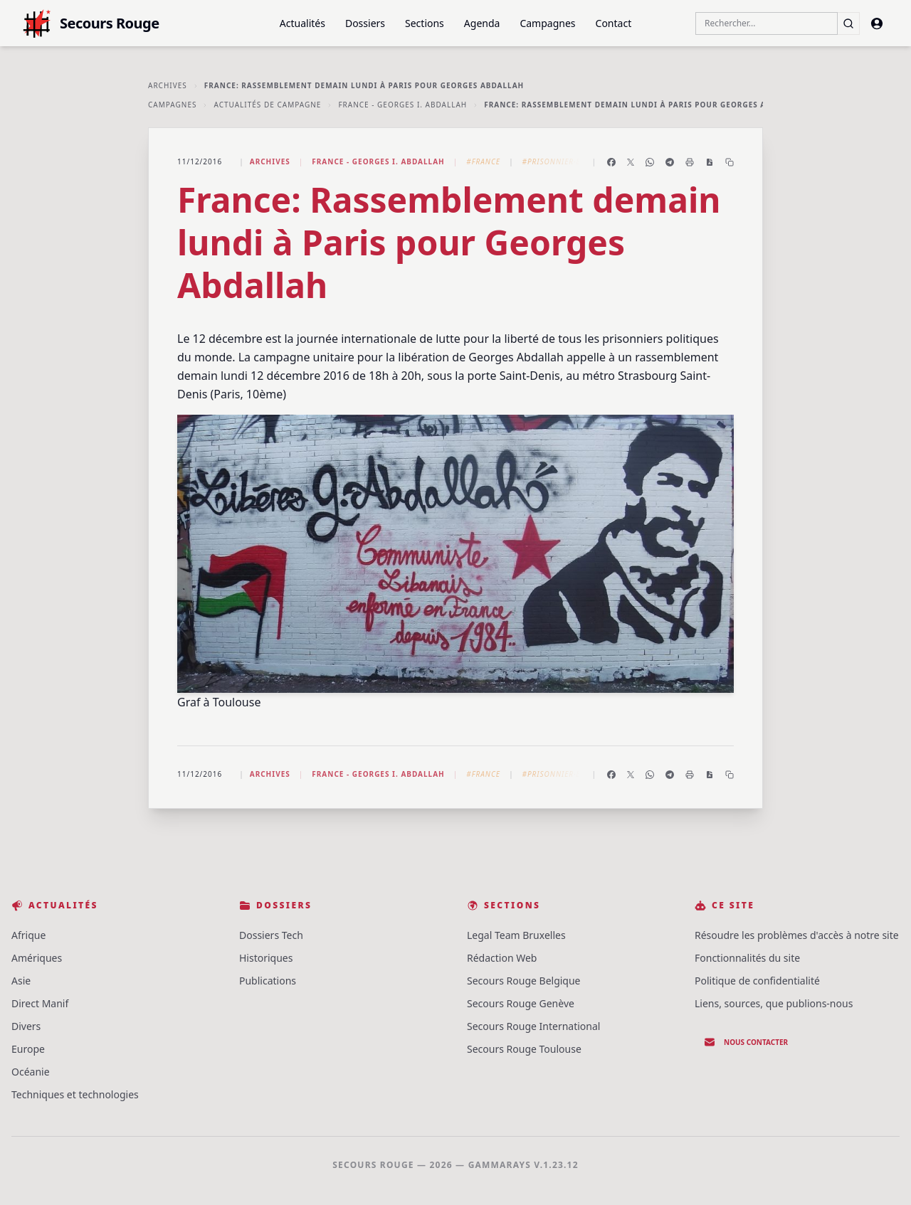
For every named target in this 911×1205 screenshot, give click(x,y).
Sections (424, 23)
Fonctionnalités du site (747, 958)
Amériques (36, 958)
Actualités (302, 23)
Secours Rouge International (533, 1026)
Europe (28, 1049)
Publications (267, 980)
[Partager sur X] (630, 162)
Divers (26, 1026)
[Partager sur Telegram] (669, 162)
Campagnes (547, 23)
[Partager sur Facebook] (611, 162)
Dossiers (365, 23)
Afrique (28, 935)
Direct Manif (39, 1003)
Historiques (266, 958)
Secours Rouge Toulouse (524, 1049)
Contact (614, 23)
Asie (21, 980)
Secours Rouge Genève (520, 1003)
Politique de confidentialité (757, 980)
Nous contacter (746, 1042)
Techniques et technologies (75, 1094)
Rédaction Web (502, 958)
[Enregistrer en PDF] (709, 162)
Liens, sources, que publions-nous (774, 1003)
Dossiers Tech (271, 935)
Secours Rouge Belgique (524, 980)
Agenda (482, 23)
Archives (167, 85)
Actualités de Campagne (267, 105)
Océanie (30, 1071)
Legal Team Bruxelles (516, 935)
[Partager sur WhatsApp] (650, 162)
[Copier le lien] (729, 162)
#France (483, 161)
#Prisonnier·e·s (554, 161)
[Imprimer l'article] (689, 162)
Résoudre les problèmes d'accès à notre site (797, 935)
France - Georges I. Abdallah (402, 105)
